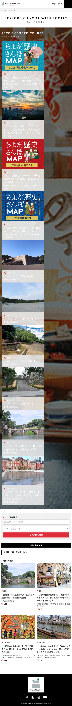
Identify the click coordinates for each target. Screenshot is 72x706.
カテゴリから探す (12, 528)
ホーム (3, 10)
